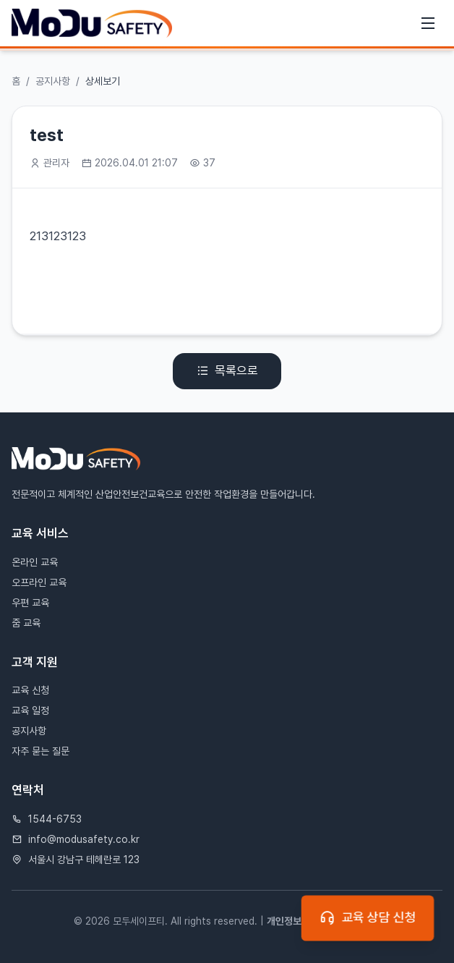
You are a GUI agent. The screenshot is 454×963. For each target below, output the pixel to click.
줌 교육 (26, 623)
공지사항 (52, 81)
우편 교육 (30, 602)
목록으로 (227, 371)
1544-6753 (55, 819)
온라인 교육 (35, 562)
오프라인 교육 (39, 582)
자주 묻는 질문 (40, 751)
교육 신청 (30, 690)
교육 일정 (30, 710)
